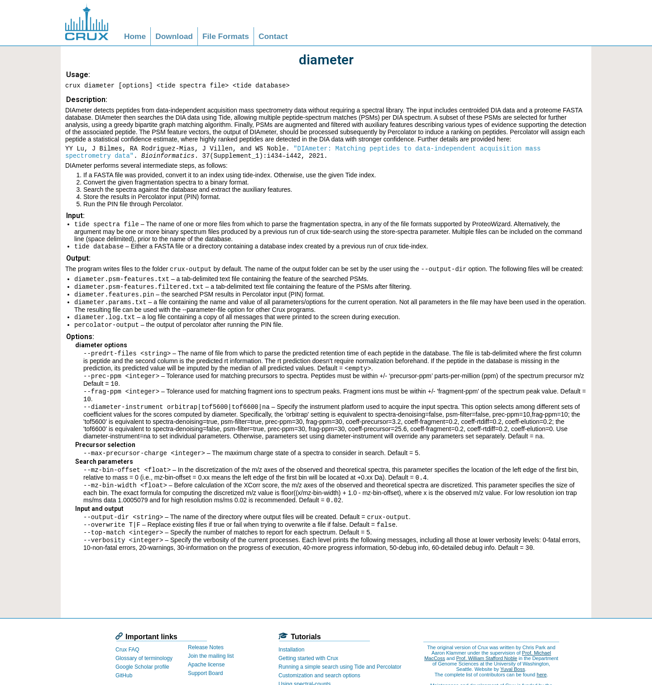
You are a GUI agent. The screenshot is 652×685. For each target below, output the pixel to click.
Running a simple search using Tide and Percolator (340, 667)
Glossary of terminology (144, 658)
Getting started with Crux (308, 658)
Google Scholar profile (142, 667)
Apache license (206, 664)
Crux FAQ (127, 649)
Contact (273, 36)
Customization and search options (319, 675)
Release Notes (206, 647)
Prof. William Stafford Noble (486, 658)
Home (135, 36)
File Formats (225, 36)
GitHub (123, 675)
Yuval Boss (512, 669)
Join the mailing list (211, 656)
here (542, 674)
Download (174, 36)
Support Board (205, 673)
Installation (291, 649)
